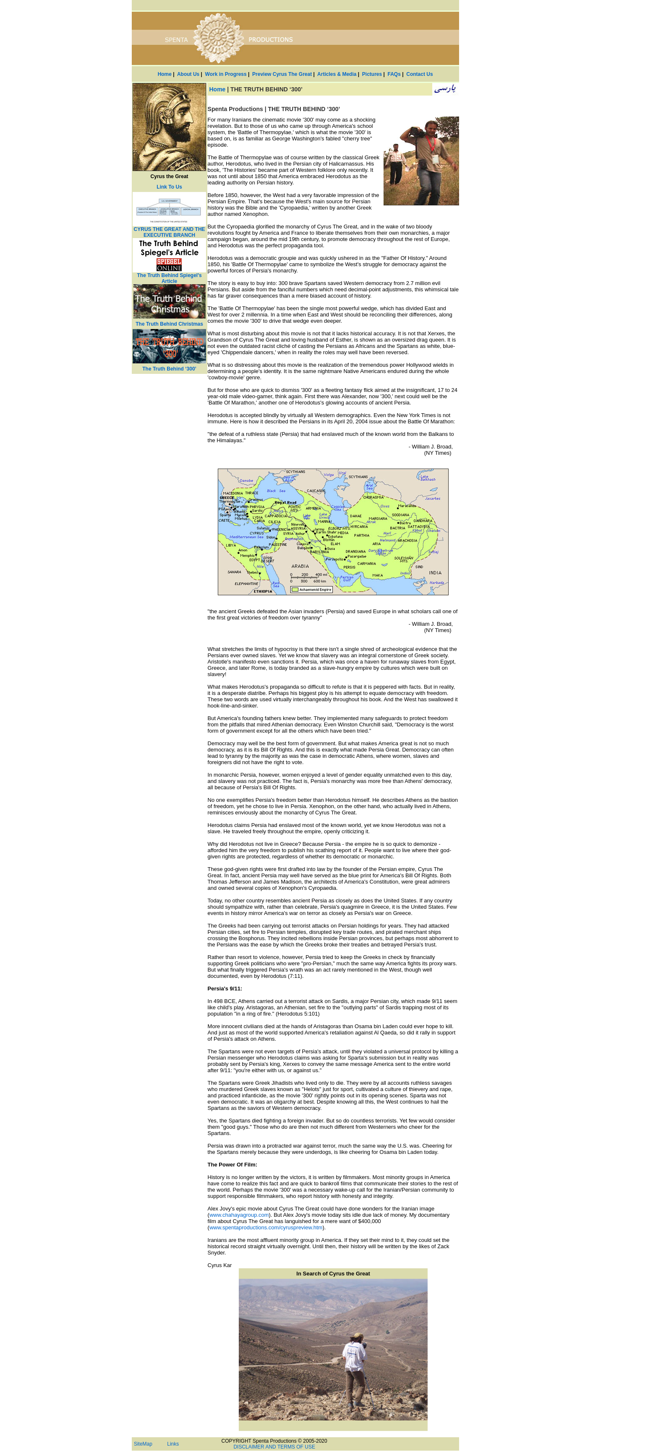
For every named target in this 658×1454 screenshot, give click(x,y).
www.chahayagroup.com (239, 1215)
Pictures (372, 74)
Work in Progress (226, 74)
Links (173, 1444)
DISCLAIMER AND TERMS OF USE (274, 1447)
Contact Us (419, 74)
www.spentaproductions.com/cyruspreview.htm (266, 1227)
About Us (188, 74)
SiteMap (143, 1444)
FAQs (394, 74)
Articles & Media (336, 74)
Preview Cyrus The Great (282, 74)
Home (165, 74)
